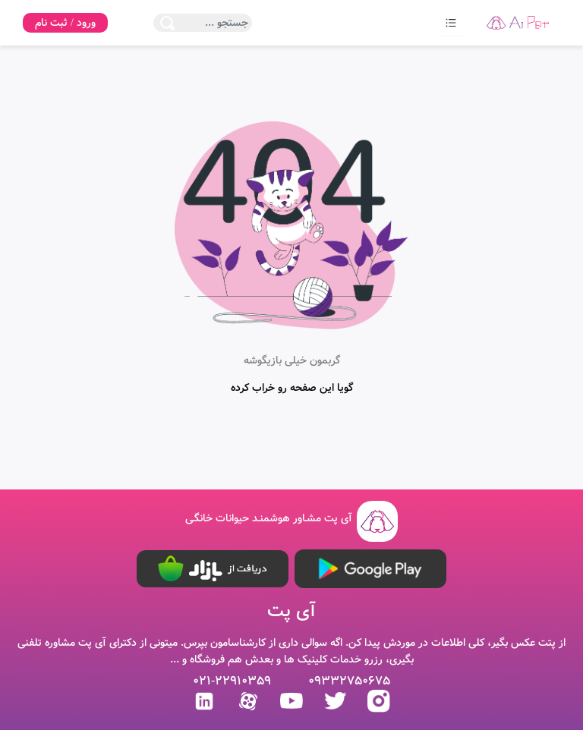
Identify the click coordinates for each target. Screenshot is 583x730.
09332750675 (349, 681)
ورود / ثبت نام (65, 22)
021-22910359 (232, 681)
